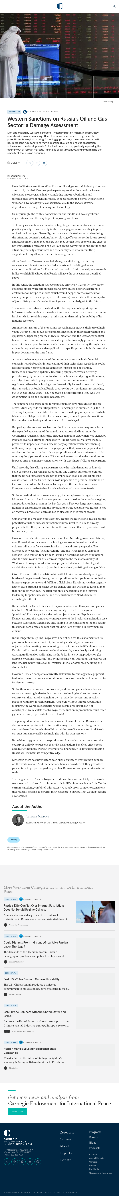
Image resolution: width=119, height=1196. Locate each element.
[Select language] (13, 163)
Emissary (66, 1139)
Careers (93, 1161)
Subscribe (18, 1111)
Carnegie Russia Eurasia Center (42, 112)
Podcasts (94, 1148)
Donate (65, 1160)
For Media (94, 1169)
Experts (66, 1153)
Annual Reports (96, 1158)
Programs (95, 1132)
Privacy (92, 1165)
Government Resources (100, 1173)
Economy (13, 840)
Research (67, 1132)
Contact (93, 1154)
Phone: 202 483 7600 (14, 1155)
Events (93, 1137)
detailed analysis (56, 265)
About (64, 1146)
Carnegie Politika (32, 899)
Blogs (92, 1142)
